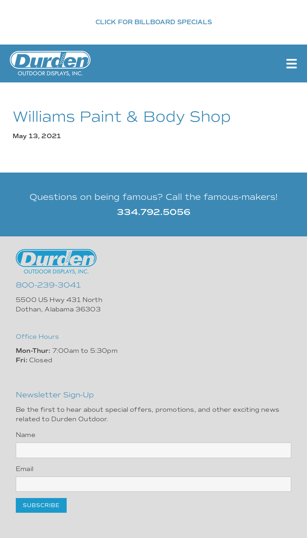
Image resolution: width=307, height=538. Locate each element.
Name (25, 435)
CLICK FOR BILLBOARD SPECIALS (153, 22)
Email (24, 469)
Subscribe (41, 505)
